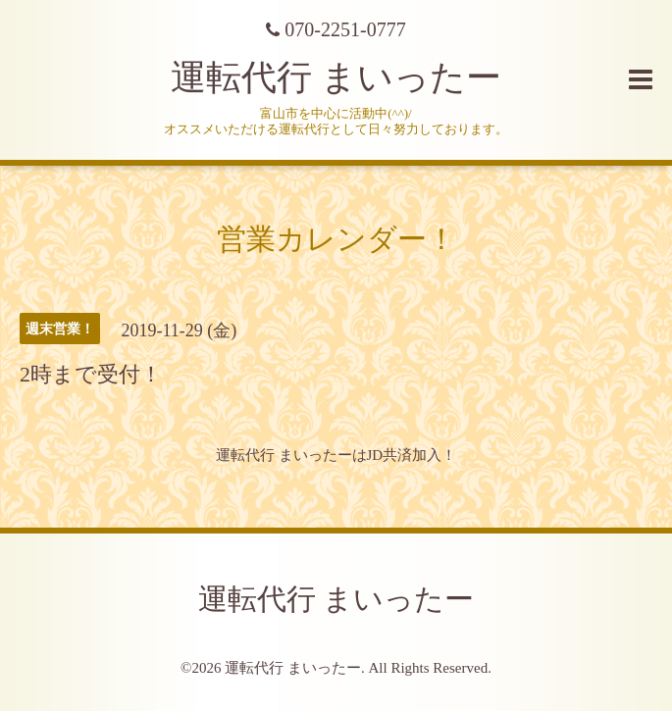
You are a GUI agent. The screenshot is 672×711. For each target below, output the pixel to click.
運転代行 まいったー (336, 77)
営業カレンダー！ (336, 239)
